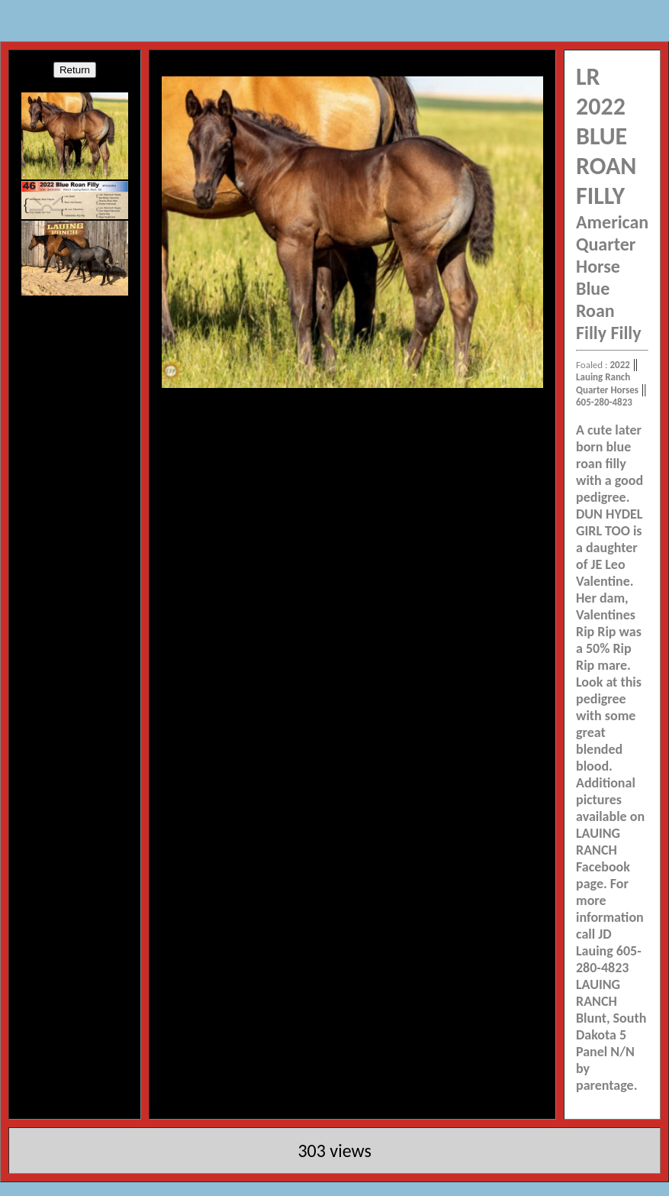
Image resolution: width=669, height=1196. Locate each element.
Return (75, 70)
